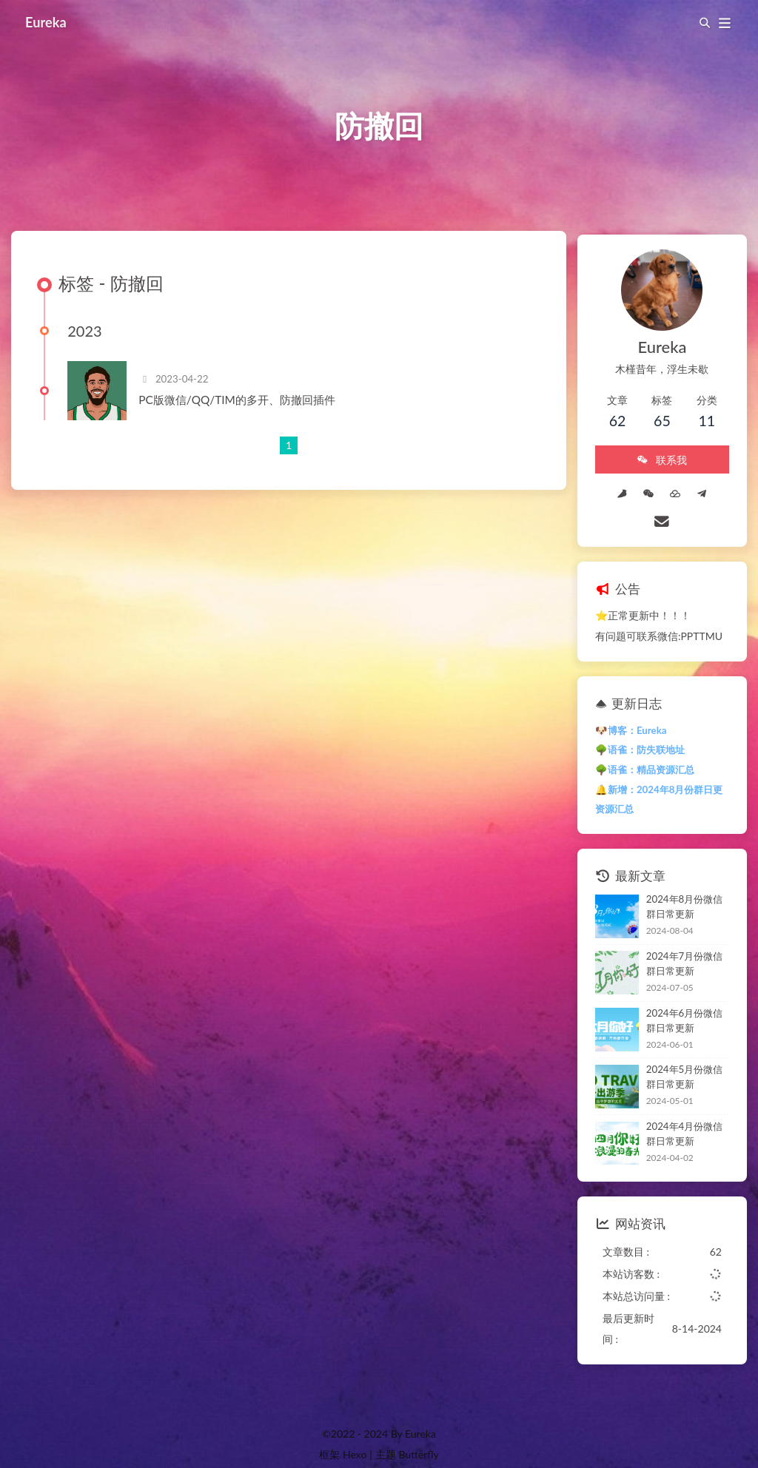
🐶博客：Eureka (621, 704)
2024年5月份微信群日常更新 (678, 1050)
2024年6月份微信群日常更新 (678, 993)
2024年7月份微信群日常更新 (678, 936)
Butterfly (418, 1427)
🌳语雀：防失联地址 (629, 723)
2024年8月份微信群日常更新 (678, 879)
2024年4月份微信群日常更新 (678, 1107)
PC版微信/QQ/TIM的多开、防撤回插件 (241, 407)
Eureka (47, 22)
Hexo (354, 1427)
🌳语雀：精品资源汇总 (634, 743)
